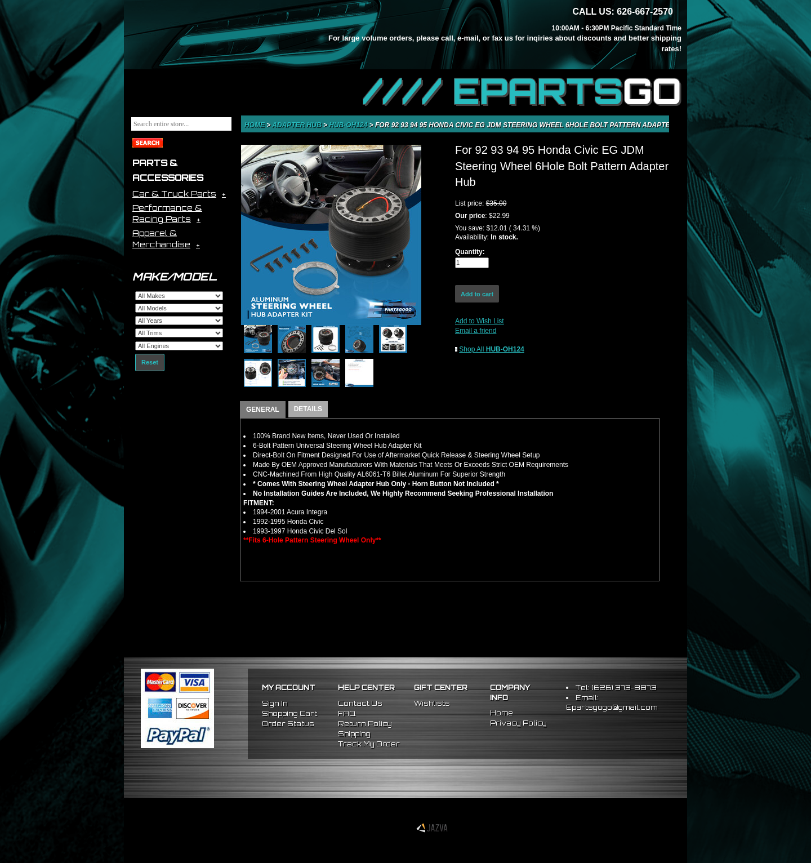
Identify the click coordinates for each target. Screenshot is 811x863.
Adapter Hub (297, 125)
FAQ (346, 713)
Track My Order (369, 744)
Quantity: (470, 252)
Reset (149, 362)
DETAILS (308, 409)
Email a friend (475, 331)
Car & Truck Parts (174, 193)
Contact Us (360, 703)
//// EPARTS (522, 91)
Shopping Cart (289, 713)
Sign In (275, 703)
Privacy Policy (518, 723)
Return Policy (365, 723)
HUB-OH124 (349, 125)
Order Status (288, 723)
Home (255, 125)
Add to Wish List (479, 321)
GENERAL (262, 409)
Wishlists (432, 703)
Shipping (354, 733)
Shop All (491, 349)
